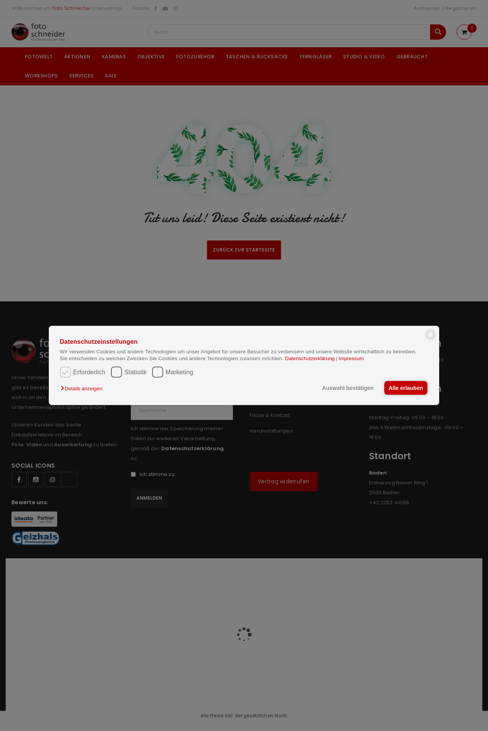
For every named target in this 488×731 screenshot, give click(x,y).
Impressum (351, 358)
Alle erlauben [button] (405, 388)
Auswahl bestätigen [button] (348, 388)
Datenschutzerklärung (310, 358)
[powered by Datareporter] (430, 339)
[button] (83, 389)
